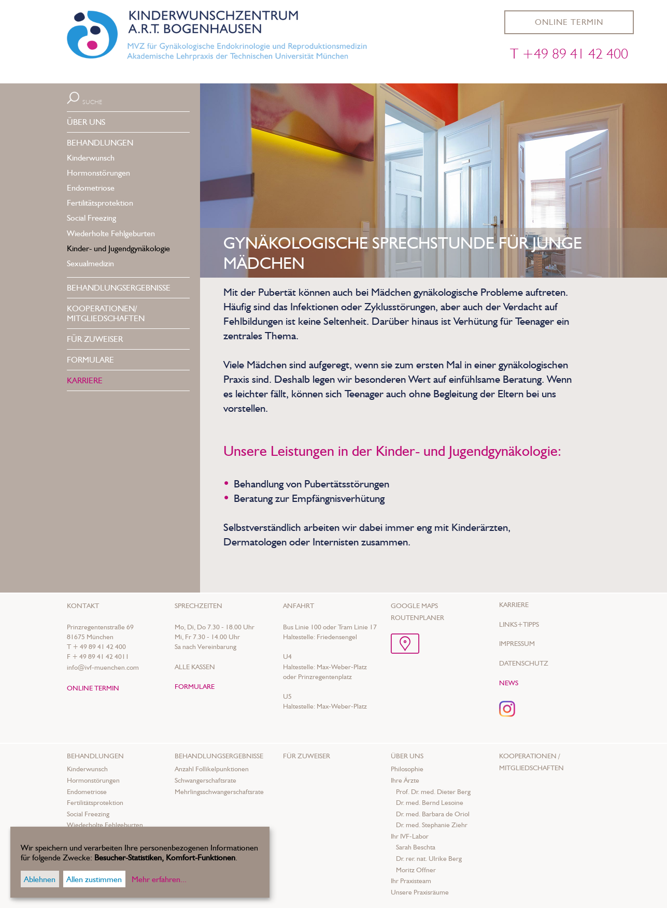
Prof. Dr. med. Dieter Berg (433, 791)
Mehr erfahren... (159, 879)
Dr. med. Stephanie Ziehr (431, 824)
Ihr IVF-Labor (410, 836)
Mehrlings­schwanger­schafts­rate (219, 791)
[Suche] (119, 101)
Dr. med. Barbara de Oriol (433, 814)
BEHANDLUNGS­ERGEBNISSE (119, 288)
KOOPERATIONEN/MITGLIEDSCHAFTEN (106, 313)
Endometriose (91, 188)
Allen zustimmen (94, 879)
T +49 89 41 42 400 (569, 53)
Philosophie (407, 769)
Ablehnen (39, 879)
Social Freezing (91, 218)
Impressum (517, 643)
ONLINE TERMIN (569, 22)
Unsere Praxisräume (420, 892)
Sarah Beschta (415, 847)
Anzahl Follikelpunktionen (212, 769)
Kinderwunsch (91, 158)
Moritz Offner (416, 870)
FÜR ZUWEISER (95, 339)
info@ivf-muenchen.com (103, 667)
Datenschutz (523, 663)
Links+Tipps (519, 624)
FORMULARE (90, 360)
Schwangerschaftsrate (205, 780)
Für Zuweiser (306, 756)
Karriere (514, 604)
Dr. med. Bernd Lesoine (429, 802)
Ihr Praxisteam (411, 880)
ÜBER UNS (86, 122)
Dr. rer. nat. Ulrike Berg (429, 858)
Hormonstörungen (98, 173)
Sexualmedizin (90, 263)
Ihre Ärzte (405, 780)
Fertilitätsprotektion (100, 203)
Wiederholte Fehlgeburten (111, 233)
